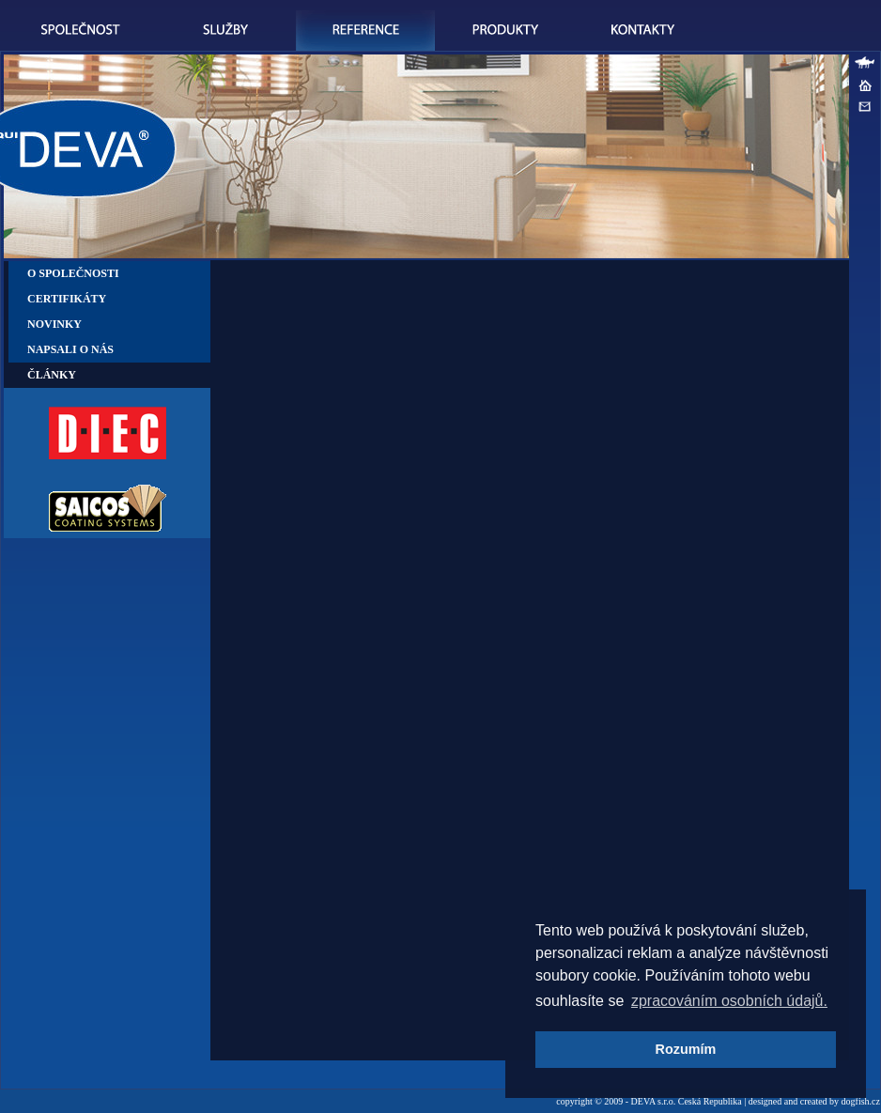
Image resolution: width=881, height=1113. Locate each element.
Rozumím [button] (686, 1049)
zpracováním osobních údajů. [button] (729, 1001)
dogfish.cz (861, 1101)
